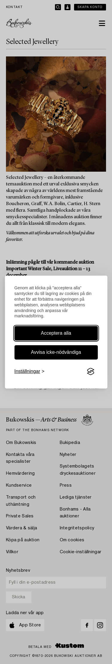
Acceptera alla (56, 333)
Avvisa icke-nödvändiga (56, 352)
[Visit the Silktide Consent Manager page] (90, 372)
